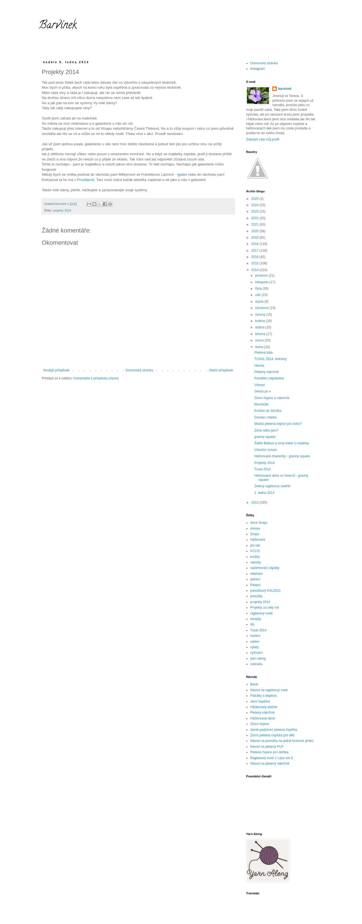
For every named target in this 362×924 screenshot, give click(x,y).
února (260, 340)
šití (252, 624)
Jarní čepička (260, 701)
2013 (255, 502)
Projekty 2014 (264, 463)
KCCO (255, 551)
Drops (254, 534)
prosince (262, 275)
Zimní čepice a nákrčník (271, 398)
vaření (254, 642)
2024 (255, 205)
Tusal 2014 (262, 469)
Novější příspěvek (56, 370)
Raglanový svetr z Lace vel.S (271, 758)
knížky (255, 557)
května (260, 321)
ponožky (256, 596)
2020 (255, 231)
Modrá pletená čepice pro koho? (278, 424)
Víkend (259, 385)
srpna (259, 301)
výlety (254, 647)
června (260, 314)
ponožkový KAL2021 (265, 591)
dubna (260, 327)
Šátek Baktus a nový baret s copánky (281, 443)
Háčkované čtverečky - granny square (282, 456)
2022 (255, 218)
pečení (255, 579)
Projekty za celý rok (264, 607)
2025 (255, 199)
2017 (255, 250)
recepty (255, 619)
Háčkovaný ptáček (263, 707)
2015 (255, 263)
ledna (259, 347)
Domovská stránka (139, 370)
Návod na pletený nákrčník (269, 763)
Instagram (257, 69)
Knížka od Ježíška (267, 411)
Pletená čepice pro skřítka (269, 752)
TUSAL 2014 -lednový (270, 359)
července (262, 308)
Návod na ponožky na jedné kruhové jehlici (281, 741)
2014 (255, 270)
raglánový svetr (261, 613)
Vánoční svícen (265, 450)
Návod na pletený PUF (267, 747)
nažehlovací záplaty (264, 568)
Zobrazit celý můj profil (262, 139)
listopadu (262, 282)
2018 (255, 244)
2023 (255, 211)
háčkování (257, 540)
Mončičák (261, 404)
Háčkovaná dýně (262, 718)
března (260, 334)
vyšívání (256, 653)
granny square (265, 437)
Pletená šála (263, 352)
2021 (255, 224)
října (259, 288)
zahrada (256, 664)
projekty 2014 (62, 210)
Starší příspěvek (221, 370)
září (258, 295)
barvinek (284, 89)
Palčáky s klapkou (263, 696)
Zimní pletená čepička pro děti (272, 735)
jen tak (255, 545)
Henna (259, 365)
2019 (255, 237)
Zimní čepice (259, 724)
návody (255, 562)
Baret (254, 684)
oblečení (256, 574)
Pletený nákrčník (266, 372)
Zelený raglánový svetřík (272, 486)
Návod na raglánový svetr (269, 690)
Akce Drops (258, 523)
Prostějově (85, 180)
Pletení (255, 585)
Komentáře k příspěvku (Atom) (96, 378)
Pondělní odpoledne (269, 378)
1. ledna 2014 (264, 493)
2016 (255, 257)
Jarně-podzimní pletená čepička (273, 730)
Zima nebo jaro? (266, 430)
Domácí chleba (265, 417)
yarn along (258, 658)
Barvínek (57, 26)
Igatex (182, 174)
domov (255, 528)
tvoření (255, 636)
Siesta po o (262, 391)
